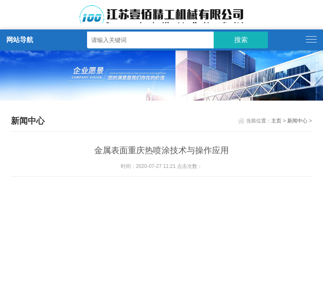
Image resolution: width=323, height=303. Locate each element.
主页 (276, 121)
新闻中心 (297, 121)
